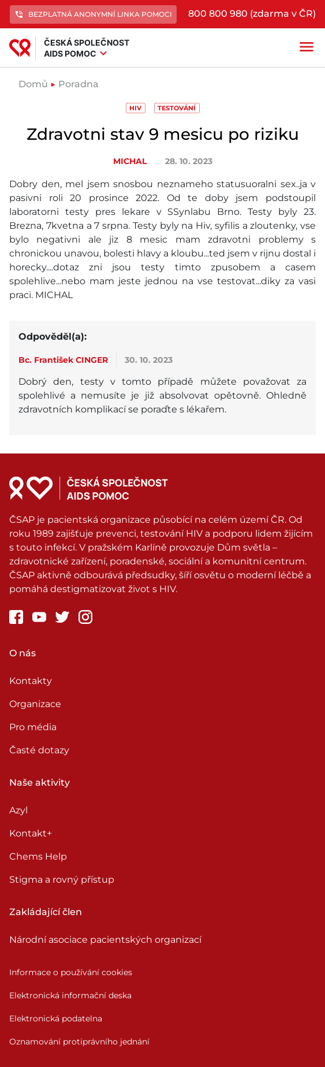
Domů (33, 84)
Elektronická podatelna (55, 1018)
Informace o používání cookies (70, 972)
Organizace (35, 703)
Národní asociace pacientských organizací (105, 939)
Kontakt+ (30, 833)
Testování (177, 108)
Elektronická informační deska (70, 995)
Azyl (18, 810)
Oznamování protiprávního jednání (79, 1041)
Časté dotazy (39, 750)
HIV (135, 108)
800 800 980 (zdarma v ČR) (252, 13)
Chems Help (38, 856)
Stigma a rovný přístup (61, 879)
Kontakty (30, 680)
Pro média (33, 727)
